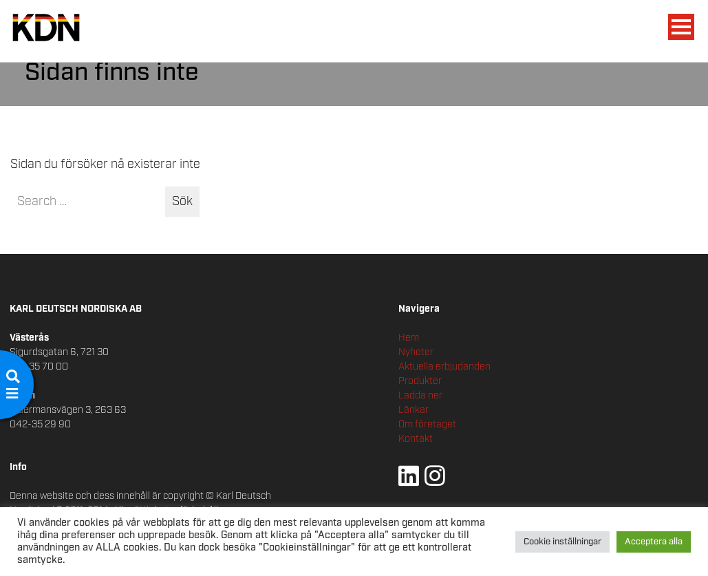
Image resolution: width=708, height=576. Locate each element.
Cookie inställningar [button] (562, 542)
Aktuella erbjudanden (444, 367)
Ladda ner (420, 396)
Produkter (420, 381)
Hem (408, 338)
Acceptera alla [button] (654, 542)
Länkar (413, 410)
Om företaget (427, 424)
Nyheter (415, 352)
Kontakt (415, 439)
